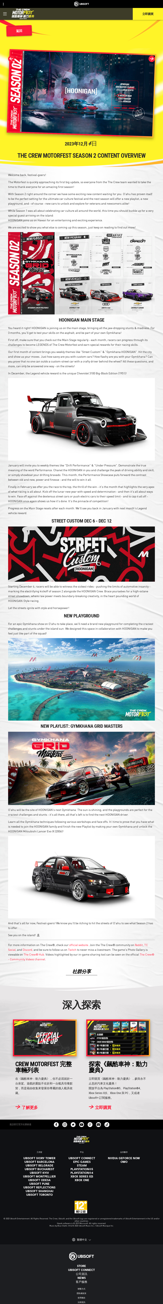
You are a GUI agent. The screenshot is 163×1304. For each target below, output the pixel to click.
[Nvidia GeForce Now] (124, 1158)
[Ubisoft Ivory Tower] (39, 1158)
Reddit (139, 945)
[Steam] (81, 1165)
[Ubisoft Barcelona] (39, 1161)
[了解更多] (26, 1107)
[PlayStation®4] (81, 1172)
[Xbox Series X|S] (81, 1176)
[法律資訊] (81, 1302)
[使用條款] (81, 1297)
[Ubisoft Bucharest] (39, 1169)
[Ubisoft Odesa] (39, 1180)
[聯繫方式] (81, 1288)
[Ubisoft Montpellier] (39, 1176)
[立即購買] (100, 1107)
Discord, (28, 949)
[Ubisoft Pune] (39, 1183)
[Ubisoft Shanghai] (39, 1191)
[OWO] (124, 1161)
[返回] (19, 31)
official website (78, 945)
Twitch (72, 949)
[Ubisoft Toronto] (39, 1194)
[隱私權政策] (81, 1293)
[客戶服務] (81, 1281)
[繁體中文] (81, 1239)
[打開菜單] (5, 13)
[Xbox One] (81, 1180)
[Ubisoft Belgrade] (39, 1165)
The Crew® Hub (34, 954)
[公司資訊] (81, 1273)
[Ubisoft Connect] (81, 1269)
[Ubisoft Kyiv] (39, 1172)
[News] (81, 1277)
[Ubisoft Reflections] (39, 1187)
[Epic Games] (81, 1161)
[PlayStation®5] (81, 1169)
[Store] (81, 1265)
